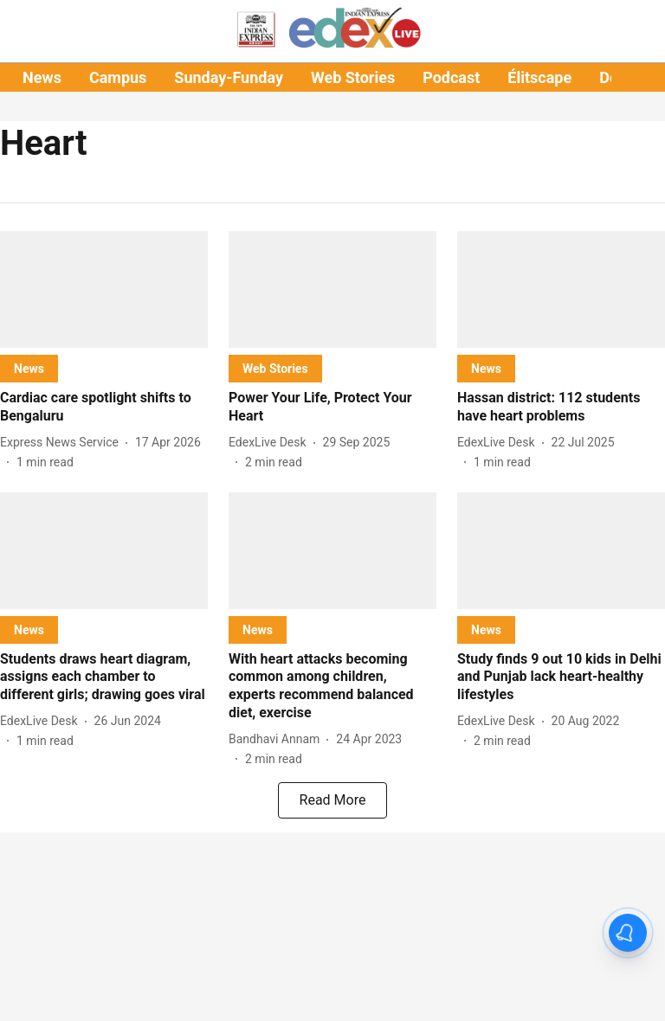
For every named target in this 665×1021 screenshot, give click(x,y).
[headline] (104, 407)
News (42, 77)
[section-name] (29, 368)
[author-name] (63, 442)
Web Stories (353, 77)
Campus (117, 77)
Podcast (451, 77)
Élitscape (539, 77)
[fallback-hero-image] (104, 289)
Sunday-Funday (228, 77)
